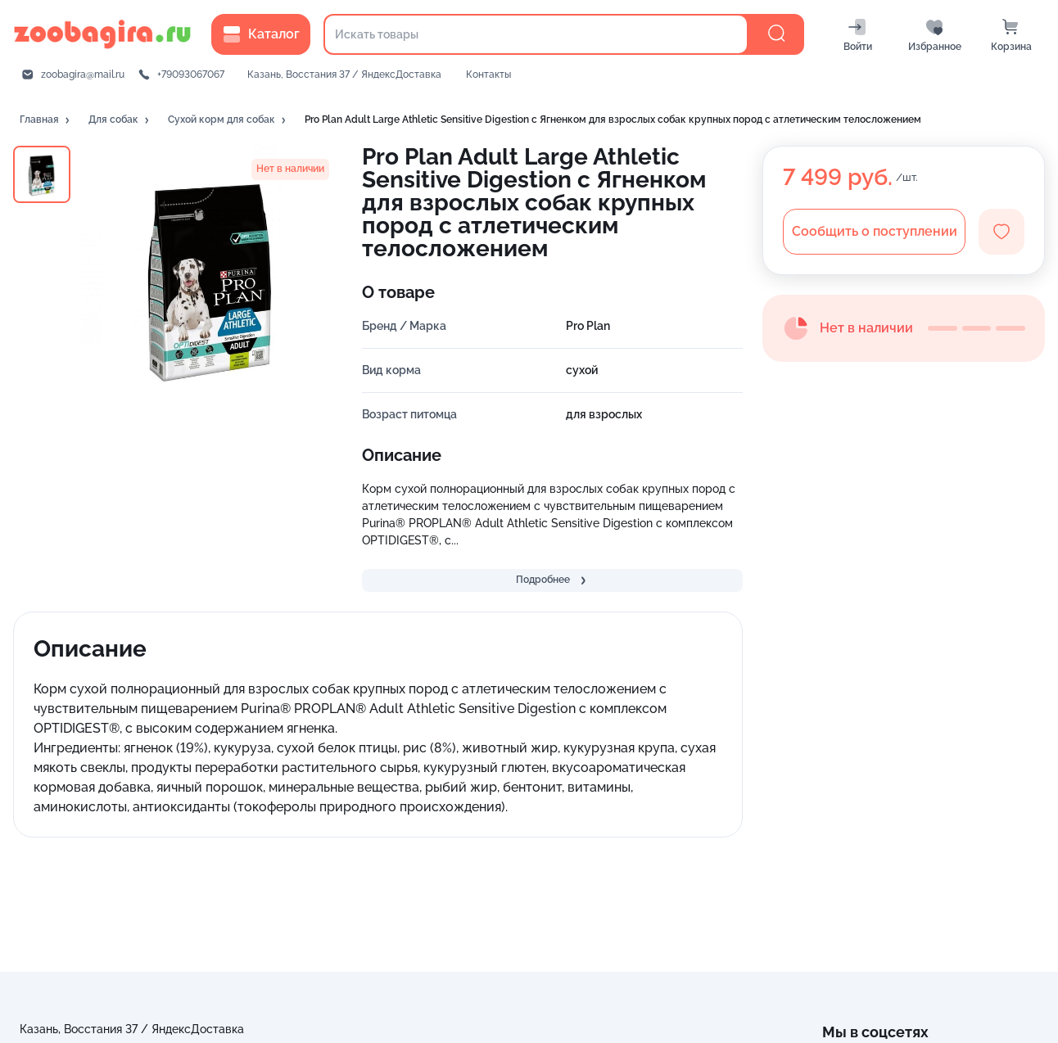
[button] (46, 120)
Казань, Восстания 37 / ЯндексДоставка (344, 74)
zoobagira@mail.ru (82, 74)
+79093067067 (190, 74)
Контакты (488, 74)
